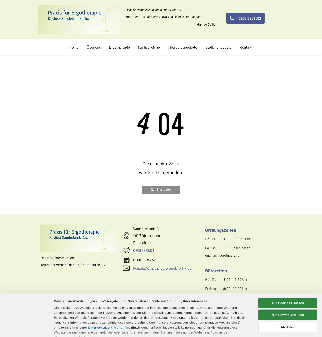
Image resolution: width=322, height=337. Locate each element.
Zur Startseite (161, 189)
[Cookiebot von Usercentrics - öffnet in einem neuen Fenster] (27, 329)
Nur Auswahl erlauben (287, 289)
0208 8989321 (143, 250)
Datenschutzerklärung (105, 301)
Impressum (62, 318)
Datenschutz (83, 318)
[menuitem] (74, 47)
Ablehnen (288, 301)
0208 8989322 (144, 260)
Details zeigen (218, 329)
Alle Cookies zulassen (287, 277)
